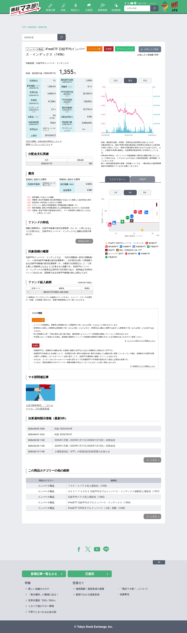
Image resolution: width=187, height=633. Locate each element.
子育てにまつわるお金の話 (42, 612)
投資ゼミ (75, 10)
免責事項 (124, 594)
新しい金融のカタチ (38, 588)
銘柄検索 (102, 10)
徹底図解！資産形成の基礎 (90, 588)
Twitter (128, 3)
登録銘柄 (116, 10)
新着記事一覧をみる (44, 574)
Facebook (125, 3)
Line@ (135, 3)
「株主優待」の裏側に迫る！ (43, 594)
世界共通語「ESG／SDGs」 (42, 600)
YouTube (131, 3)
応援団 (89, 10)
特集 (63, 10)
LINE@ (107, 550)
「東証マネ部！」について (146, 3)
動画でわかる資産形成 (87, 594)
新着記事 (50, 10)
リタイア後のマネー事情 (41, 606)
